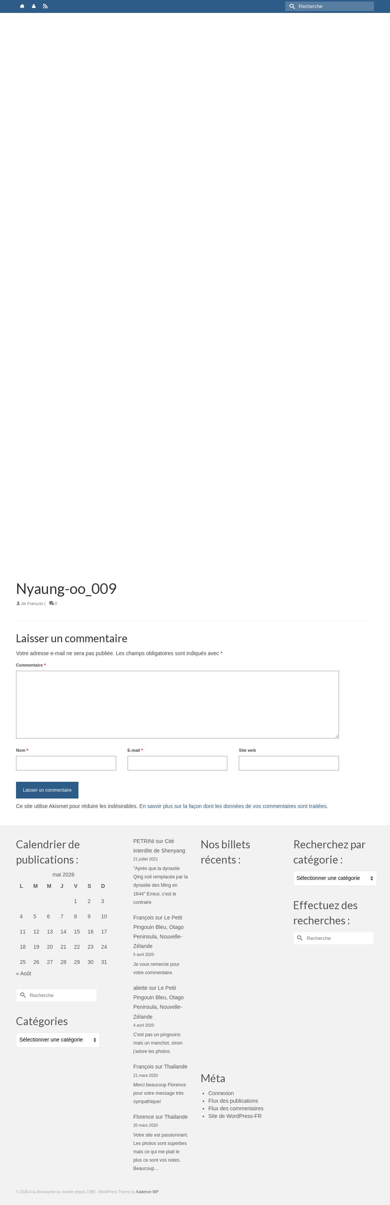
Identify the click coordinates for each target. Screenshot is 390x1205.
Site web (247, 750)
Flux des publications (233, 1101)
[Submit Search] (291, 6)
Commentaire (31, 665)
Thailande (176, 1067)
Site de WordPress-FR (235, 1116)
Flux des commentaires (236, 1108)
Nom (22, 750)
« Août (23, 973)
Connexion (221, 1093)
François (35, 603)
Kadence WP (147, 1192)
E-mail (135, 750)
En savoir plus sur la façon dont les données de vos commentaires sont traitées (233, 806)
